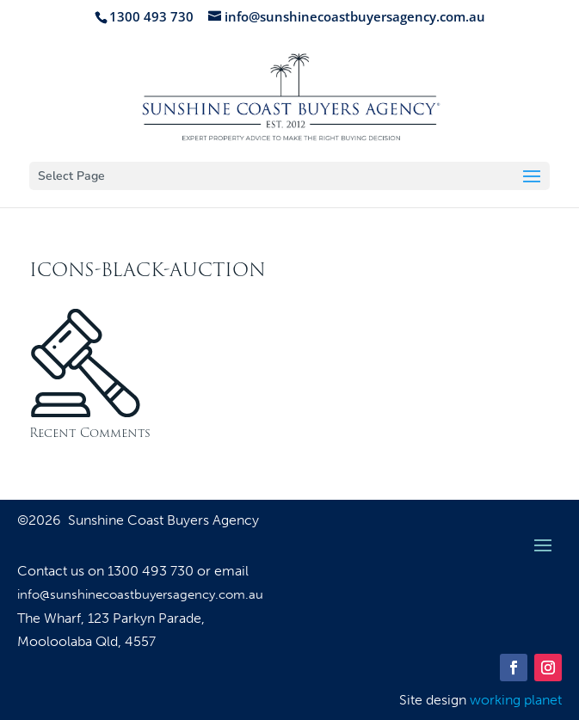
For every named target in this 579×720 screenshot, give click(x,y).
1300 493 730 (152, 571)
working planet (516, 700)
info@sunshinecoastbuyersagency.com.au (140, 594)
